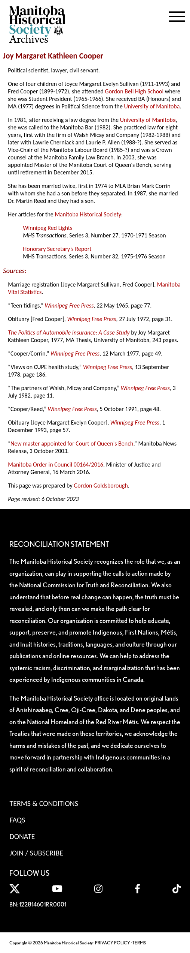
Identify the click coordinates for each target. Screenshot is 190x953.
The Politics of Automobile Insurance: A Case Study (68, 332)
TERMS (139, 942)
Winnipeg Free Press (69, 305)
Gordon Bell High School (134, 91)
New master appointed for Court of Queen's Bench (71, 443)
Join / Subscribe (36, 852)
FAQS (17, 819)
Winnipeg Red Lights (47, 227)
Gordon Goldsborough (101, 485)
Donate (22, 836)
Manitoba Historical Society (88, 214)
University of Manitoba (152, 106)
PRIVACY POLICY (112, 942)
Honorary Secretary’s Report (57, 248)
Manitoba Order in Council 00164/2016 (55, 464)
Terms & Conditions (43, 803)
